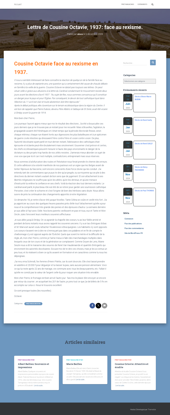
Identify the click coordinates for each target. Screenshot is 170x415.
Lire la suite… (39, 386)
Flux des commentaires (134, 228)
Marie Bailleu (74, 363)
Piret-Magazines (127, 4)
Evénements (142, 4)
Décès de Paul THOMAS (144, 191)
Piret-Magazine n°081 (33, 303)
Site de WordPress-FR (134, 233)
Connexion (129, 219)
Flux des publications (133, 224)
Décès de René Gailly (143, 120)
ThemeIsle (152, 409)
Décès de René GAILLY (144, 144)
